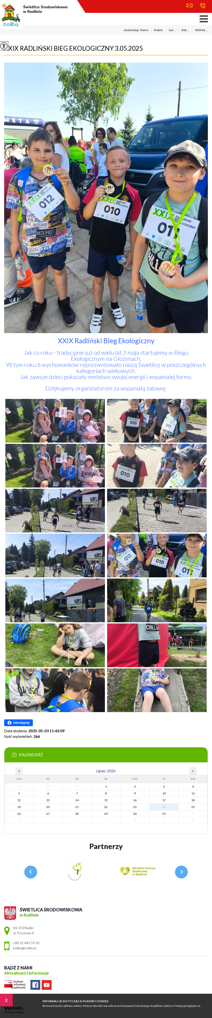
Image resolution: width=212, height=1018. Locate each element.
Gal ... (169, 30)
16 (135, 800)
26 (19, 814)
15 (106, 800)
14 (77, 800)
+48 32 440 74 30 (202, 5)
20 (48, 807)
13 (48, 800)
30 (135, 814)
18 (193, 800)
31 (164, 814)
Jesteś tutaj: (132, 30)
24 (164, 807)
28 (77, 814)
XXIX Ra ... (198, 30)
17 (164, 800)
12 (19, 800)
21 (77, 807)
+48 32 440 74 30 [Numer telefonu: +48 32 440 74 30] (26, 943)
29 (106, 814)
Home (144, 30)
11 (193, 793)
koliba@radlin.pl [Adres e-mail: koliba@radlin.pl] (24, 948)
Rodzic (155, 30)
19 (19, 807)
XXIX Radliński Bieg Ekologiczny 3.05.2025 (73, 48)
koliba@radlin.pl (189, 5)
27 (48, 814)
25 (193, 807)
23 (135, 807)
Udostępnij (18, 723)
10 (164, 793)
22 (106, 807)
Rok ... (182, 30)
